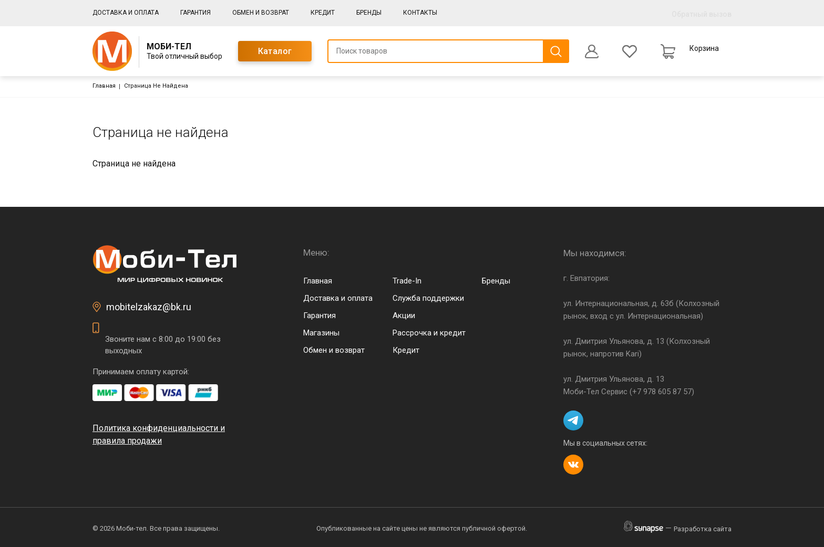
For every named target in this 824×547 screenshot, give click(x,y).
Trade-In (407, 281)
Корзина (704, 48)
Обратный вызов (702, 14)
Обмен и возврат (260, 12)
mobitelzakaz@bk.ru (148, 306)
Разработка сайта (703, 529)
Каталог (275, 51)
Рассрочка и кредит (429, 333)
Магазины (321, 333)
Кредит (323, 12)
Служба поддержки (428, 298)
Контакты (420, 12)
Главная (104, 85)
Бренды (369, 12)
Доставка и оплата (125, 12)
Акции (404, 315)
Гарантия (195, 12)
